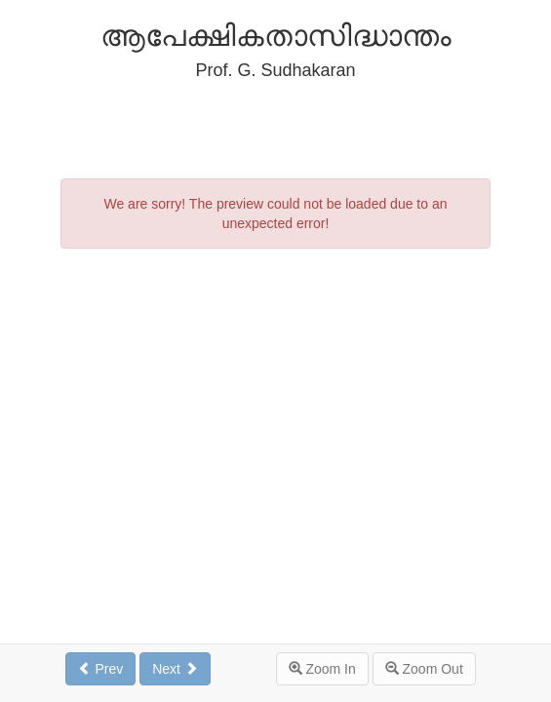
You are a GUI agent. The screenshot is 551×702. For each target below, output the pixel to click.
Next (175, 669)
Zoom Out (424, 669)
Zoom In (322, 669)
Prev (101, 669)
